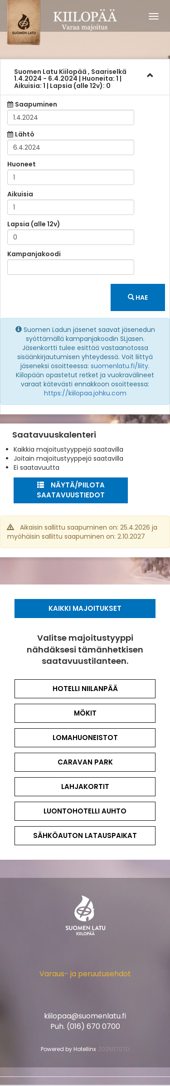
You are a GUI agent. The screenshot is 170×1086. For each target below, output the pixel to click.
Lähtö (24, 134)
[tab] (85, 77)
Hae (138, 297)
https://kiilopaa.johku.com (85, 393)
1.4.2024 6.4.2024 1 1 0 (70, 78)
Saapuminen (36, 104)
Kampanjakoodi (34, 253)
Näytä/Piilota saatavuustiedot (71, 490)
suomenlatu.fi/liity (119, 365)
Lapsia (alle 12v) (33, 224)
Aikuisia (20, 194)
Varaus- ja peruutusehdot (85, 974)
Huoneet (21, 164)
